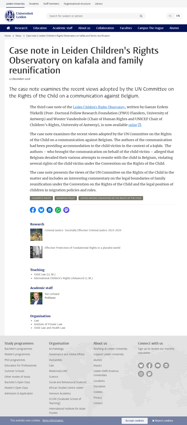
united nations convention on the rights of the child (110, 198)
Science (53, 377)
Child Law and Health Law (49, 328)
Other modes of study (17, 377)
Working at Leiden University (110, 349)
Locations (99, 381)
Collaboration (105, 28)
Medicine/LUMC (58, 371)
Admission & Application (19, 393)
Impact (98, 365)
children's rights (41, 198)
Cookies (98, 392)
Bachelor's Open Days (17, 382)
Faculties (126, 28)
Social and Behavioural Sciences (67, 382)
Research (21, 28)
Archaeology (56, 349)
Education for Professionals (20, 365)
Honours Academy (60, 393)
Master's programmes (17, 354)
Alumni (174, 28)
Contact (98, 403)
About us (84, 28)
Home (8, 35)
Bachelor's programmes (18, 349)
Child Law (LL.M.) (44, 274)
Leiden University (15, 3)
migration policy (65, 198)
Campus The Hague (151, 28)
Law (36, 321)
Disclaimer (99, 386)
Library (98, 3)
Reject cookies (164, 421)
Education (40, 28)
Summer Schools (14, 371)
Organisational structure (77, 3)
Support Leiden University (109, 354)
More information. (53, 420)
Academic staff (62, 28)
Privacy (98, 398)
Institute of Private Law (48, 324)
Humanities (55, 360)
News (18, 35)
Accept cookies (134, 421)
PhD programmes (15, 360)
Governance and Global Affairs (67, 354)
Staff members (51, 3)
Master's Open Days (16, 388)
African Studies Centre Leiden (66, 388)
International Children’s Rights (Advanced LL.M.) (63, 278)
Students (34, 3)
